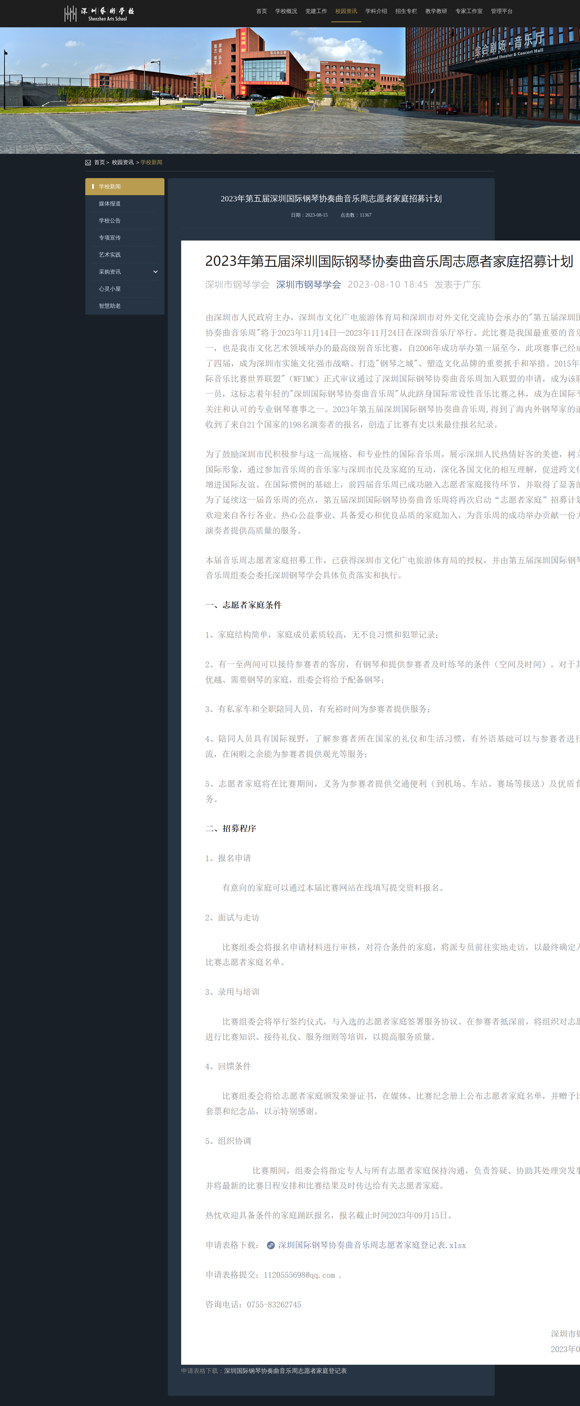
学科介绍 (376, 11)
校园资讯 (346, 11)
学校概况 (286, 11)
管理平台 (502, 11)
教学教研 (436, 11)
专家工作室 (469, 11)
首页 (261, 11)
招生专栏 (406, 11)
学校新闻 (151, 162)
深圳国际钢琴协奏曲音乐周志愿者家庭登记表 (285, 1370)
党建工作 (316, 11)
